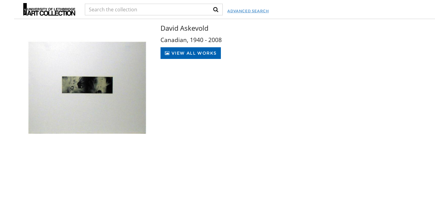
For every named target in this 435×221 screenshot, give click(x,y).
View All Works (191, 53)
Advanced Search (248, 11)
